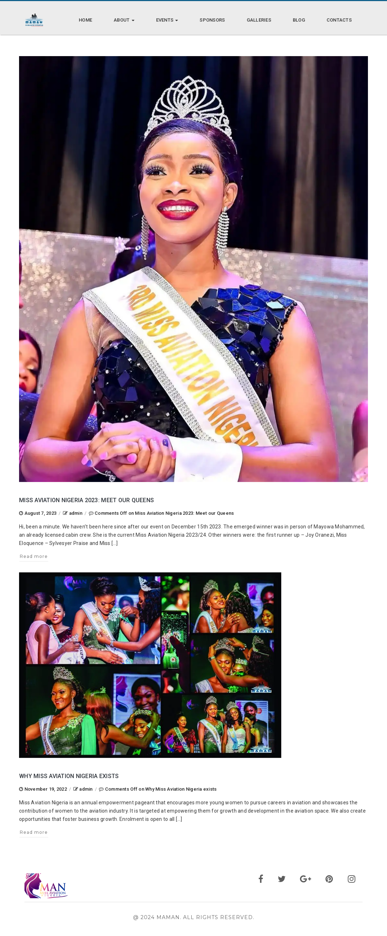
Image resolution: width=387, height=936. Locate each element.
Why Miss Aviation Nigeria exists (69, 776)
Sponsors (212, 20)
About (124, 20)
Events (167, 20)
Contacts (339, 20)
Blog (299, 20)
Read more (34, 556)
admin (75, 513)
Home (85, 20)
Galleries (259, 20)
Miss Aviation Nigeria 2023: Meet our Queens (86, 500)
